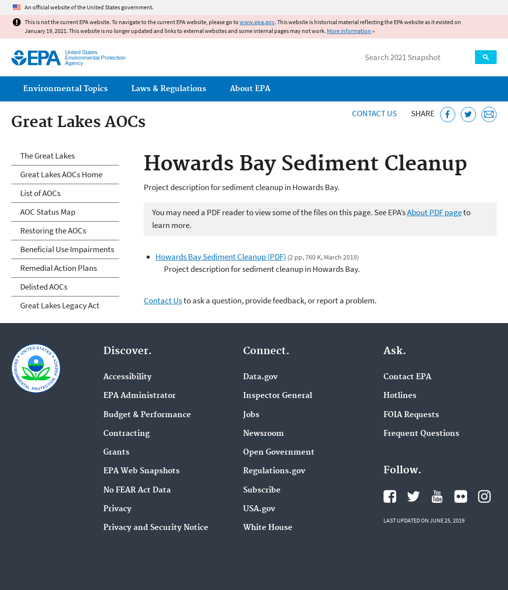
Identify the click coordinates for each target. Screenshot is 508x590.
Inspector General (277, 396)
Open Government (279, 452)
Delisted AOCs (43, 286)
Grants (116, 452)
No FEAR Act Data (137, 490)
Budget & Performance (147, 415)
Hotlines (399, 396)
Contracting (126, 433)
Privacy (117, 509)
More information (349, 30)
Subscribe (262, 490)
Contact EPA (407, 377)
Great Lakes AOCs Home (61, 174)
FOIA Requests (411, 415)
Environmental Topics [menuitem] (65, 89)
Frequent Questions (421, 433)
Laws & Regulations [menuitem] (168, 89)
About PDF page (434, 212)
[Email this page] (489, 114)
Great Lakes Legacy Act (59, 305)
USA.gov (259, 509)
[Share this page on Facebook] (447, 114)
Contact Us (374, 113)
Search (486, 57)
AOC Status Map (47, 211)
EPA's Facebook (389, 496)
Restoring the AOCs (53, 230)
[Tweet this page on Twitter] (468, 114)
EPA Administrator (139, 396)
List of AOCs (40, 193)
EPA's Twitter (413, 496)
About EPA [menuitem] (250, 89)
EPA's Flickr (460, 496)
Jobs (251, 415)
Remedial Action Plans (58, 267)
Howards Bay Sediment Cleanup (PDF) (221, 256)
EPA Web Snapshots (141, 471)
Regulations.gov (274, 471)
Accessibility (127, 377)
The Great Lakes (47, 155)
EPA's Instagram (484, 496)
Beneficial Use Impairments (67, 249)
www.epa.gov (257, 22)
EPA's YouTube (437, 496)
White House (267, 528)
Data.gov (260, 377)
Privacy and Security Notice (155, 528)
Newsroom (263, 433)
